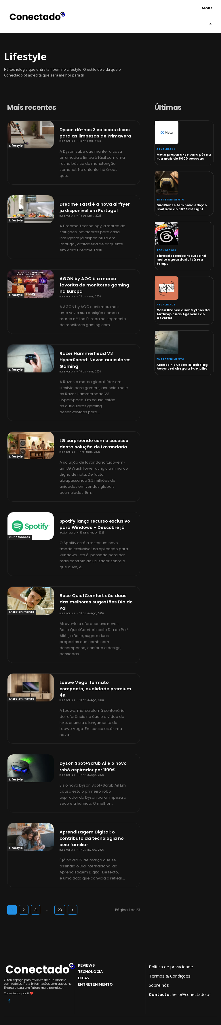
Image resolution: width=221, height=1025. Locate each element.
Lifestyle (16, 146)
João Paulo (68, 507)
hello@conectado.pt (191, 937)
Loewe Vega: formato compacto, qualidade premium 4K (94, 649)
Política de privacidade (171, 910)
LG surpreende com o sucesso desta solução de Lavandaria (91, 422)
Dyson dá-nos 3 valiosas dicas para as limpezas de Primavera (97, 131)
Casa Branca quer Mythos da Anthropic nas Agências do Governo (183, 314)
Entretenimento (21, 586)
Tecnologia (166, 250)
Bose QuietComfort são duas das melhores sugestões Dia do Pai (94, 571)
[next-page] (72, 853)
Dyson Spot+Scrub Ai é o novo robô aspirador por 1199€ (96, 721)
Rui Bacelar (67, 138)
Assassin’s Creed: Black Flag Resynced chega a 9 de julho (182, 366)
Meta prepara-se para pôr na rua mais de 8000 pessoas (184, 156)
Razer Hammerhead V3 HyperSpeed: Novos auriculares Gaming (92, 342)
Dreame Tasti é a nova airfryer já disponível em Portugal (94, 203)
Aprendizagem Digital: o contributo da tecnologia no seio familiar (97, 786)
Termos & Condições (169, 919)
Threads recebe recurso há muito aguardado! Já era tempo (181, 260)
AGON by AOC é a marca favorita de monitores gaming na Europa (97, 274)
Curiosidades (19, 514)
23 (60, 853)
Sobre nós (159, 928)
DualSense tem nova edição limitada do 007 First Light (182, 207)
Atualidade (166, 149)
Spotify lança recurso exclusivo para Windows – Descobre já (92, 500)
